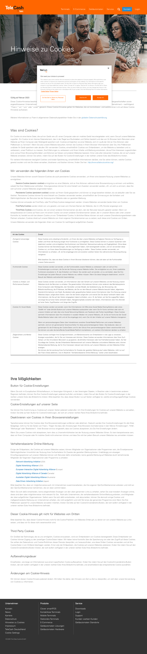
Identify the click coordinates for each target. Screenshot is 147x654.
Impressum (10, 625)
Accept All (100, 97)
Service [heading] (78, 603)
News (8, 612)
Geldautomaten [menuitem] (96, 9)
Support (79, 615)
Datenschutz (11, 619)
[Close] (108, 68)
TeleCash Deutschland (15, 629)
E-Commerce (46, 622)
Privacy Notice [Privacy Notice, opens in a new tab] (54, 91)
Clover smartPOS (48, 608)
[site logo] (14, 9)
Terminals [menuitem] (65, 9)
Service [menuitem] (110, 9)
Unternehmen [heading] (11, 603)
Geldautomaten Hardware (52, 629)
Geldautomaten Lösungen (52, 625)
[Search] (118, 9)
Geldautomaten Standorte (87, 622)
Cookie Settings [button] (12, 632)
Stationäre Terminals (49, 619)
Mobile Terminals (48, 615)
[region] (74, 85)
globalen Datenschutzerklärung (94, 125)
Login (77, 612)
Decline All (83, 97)
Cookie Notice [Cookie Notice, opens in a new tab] (45, 91)
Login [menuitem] (137, 9)
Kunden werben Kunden (86, 619)
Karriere (8, 615)
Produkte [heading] (44, 603)
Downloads (80, 608)
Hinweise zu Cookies (14, 622)
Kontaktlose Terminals (50, 612)
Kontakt (127, 9)
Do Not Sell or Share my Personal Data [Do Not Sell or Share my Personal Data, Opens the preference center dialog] (53, 98)
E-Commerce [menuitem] (79, 9)
